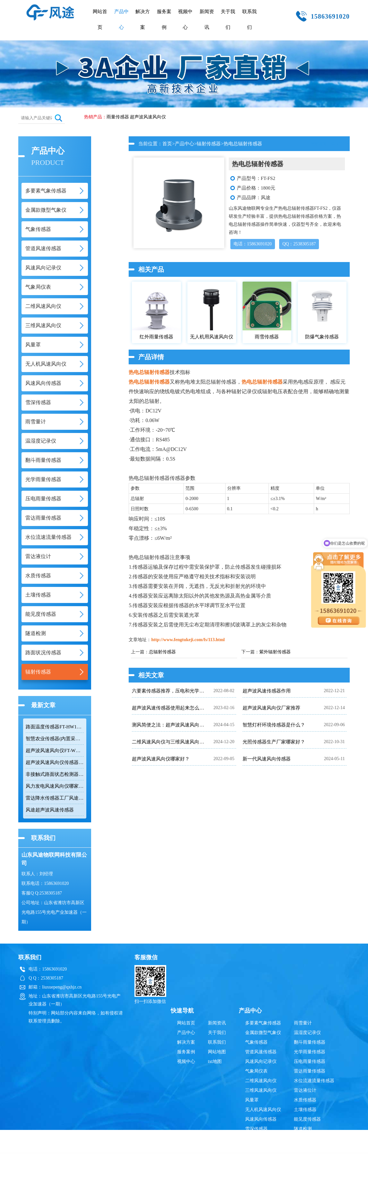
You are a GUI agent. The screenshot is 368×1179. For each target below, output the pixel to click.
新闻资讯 (207, 19)
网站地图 (217, 1051)
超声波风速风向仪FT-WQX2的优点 (55, 750)
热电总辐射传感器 (149, 372)
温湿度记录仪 (307, 1032)
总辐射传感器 (162, 651)
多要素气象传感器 (263, 1023)
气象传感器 (256, 1042)
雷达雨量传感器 (309, 1071)
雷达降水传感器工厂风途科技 (55, 798)
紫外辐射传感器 (275, 651)
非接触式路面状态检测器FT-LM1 (55, 774)
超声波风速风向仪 (148, 117)
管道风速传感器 (261, 1051)
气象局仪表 (256, 1071)
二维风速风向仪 (261, 1080)
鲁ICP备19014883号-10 (285, 1170)
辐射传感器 (209, 143)
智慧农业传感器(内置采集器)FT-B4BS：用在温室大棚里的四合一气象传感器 (55, 738)
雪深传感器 (256, 1128)
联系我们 (249, 19)
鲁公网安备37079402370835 (216, 1170)
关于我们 (228, 19)
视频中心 (185, 19)
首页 (167, 143)
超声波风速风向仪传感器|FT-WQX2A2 (55, 762)
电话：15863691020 (253, 244)
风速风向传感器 (261, 1119)
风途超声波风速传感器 (50, 809)
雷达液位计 (305, 1090)
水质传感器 (305, 1100)
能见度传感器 (307, 1119)
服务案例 (164, 19)
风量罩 (252, 1100)
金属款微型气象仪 (263, 1032)
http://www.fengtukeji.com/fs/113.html (188, 639)
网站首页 (100, 19)
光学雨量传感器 (309, 1051)
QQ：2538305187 (299, 244)
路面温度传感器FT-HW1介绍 (55, 726)
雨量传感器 (118, 117)
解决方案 (142, 19)
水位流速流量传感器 (314, 1080)
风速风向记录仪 (261, 1061)
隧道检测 (303, 1128)
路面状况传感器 (309, 1138)
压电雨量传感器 (309, 1061)
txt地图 (215, 1061)
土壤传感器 (305, 1109)
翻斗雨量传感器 (309, 1042)
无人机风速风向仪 (263, 1109)
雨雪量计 (303, 1023)
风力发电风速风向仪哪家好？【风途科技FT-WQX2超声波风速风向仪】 (55, 786)
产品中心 (121, 19)
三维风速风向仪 (261, 1090)
